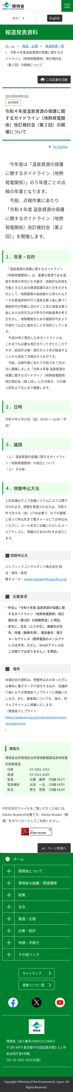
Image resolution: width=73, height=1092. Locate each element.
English (54, 18)
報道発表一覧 (54, 46)
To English (60, 146)
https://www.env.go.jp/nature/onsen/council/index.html (35, 720)
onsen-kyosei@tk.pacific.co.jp (45, 579)
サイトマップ (32, 973)
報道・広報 (30, 46)
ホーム (10, 46)
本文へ (16, 18)
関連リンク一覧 (33, 985)
